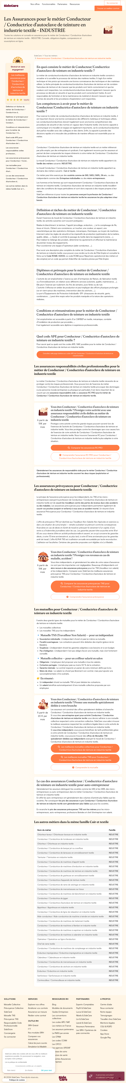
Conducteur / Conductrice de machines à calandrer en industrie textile (67, 934)
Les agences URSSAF (61, 1047)
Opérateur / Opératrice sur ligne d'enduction (56, 939)
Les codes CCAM (59, 1040)
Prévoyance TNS (11, 1019)
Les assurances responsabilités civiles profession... (15, 151)
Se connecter (112, 3)
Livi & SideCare (82, 1019)
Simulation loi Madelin (37, 1046)
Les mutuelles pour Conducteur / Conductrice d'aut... (17, 168)
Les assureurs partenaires (63, 1029)
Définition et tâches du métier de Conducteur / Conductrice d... (15, 109)
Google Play (105, 1037)
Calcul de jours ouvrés (37, 1043)
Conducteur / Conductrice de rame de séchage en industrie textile (65, 884)
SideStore (8, 1029)
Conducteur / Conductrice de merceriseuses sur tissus (60, 889)
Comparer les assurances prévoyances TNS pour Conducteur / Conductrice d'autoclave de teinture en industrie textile (85, 586)
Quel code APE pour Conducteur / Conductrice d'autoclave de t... (17, 140)
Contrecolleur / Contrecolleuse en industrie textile (58, 980)
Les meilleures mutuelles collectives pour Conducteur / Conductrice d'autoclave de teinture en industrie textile (85, 748)
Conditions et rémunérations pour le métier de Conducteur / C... (18, 130)
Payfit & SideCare (83, 1008)
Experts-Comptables (85, 1004)
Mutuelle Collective (12, 1004)
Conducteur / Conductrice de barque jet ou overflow (60, 848)
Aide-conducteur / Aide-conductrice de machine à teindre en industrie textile (70, 916)
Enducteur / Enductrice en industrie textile (55, 971)
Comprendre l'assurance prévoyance (85, 597)
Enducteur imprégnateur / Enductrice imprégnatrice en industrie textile (67, 953)
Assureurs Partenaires (85, 1026)
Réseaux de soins (59, 1051)
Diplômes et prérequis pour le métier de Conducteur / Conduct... (17, 120)
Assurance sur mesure (37, 1012)
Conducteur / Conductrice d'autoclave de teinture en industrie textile (66, 903)
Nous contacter (107, 1008)
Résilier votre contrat (37, 1015)
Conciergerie (9, 1033)
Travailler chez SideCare (110, 1019)
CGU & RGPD (106, 1026)
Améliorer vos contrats (38, 1008)
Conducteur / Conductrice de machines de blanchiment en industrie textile (69, 894)
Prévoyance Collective (13, 1008)
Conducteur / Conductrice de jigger (52, 898)
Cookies (103, 1030)
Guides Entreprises (60, 1012)
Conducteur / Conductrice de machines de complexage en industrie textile (69, 948)
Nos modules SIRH (36, 1032)
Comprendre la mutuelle (85, 767)
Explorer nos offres (36, 1004)
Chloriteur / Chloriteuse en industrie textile (55, 843)
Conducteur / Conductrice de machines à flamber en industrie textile (66, 925)
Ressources (75, 4)
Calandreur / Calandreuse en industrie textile (56, 957)
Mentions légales (107, 1023)
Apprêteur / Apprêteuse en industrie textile (55, 907)
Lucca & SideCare (83, 1012)
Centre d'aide (106, 1004)
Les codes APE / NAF (61, 1022)
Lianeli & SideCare (84, 1023)
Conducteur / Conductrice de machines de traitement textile (63, 921)
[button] (14, 1080)
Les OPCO (56, 1044)
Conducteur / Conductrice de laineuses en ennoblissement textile (65, 852)
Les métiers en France (61, 1025)
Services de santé (59, 1055)
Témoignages (106, 1015)
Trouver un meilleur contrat (108, 8)
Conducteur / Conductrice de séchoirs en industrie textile (62, 966)
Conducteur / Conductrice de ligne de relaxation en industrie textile (66, 912)
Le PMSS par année (60, 1033)
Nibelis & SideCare (84, 1015)
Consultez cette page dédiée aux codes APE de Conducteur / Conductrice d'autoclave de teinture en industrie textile (78, 354)
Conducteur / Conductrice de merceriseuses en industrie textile (64, 962)
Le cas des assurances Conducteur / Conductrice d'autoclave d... (17, 178)
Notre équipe (106, 1012)
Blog (54, 1004)
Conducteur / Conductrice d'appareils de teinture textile (61, 880)
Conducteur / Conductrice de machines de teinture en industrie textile (67, 871)
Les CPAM (56, 1036)
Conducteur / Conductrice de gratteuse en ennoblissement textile (65, 875)
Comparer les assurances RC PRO (85, 448)
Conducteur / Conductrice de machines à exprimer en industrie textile (67, 930)
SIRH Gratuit (33, 1025)
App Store (104, 1034)
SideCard (8, 1012)
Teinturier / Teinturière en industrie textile (55, 857)
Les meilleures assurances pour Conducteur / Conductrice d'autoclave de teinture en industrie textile (18, 84)
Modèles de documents (62, 1008)
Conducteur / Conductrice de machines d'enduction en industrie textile (67, 866)
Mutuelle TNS (9, 1015)
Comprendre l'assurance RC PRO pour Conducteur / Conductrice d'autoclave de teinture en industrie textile (85, 456)
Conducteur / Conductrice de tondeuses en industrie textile (63, 839)
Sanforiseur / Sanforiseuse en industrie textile (56, 975)
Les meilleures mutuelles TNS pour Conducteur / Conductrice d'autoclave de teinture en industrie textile (85, 758)
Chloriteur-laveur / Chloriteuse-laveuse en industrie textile (62, 834)
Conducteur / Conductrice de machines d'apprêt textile (61, 862)
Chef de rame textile (46, 944)
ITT (29, 1029)
